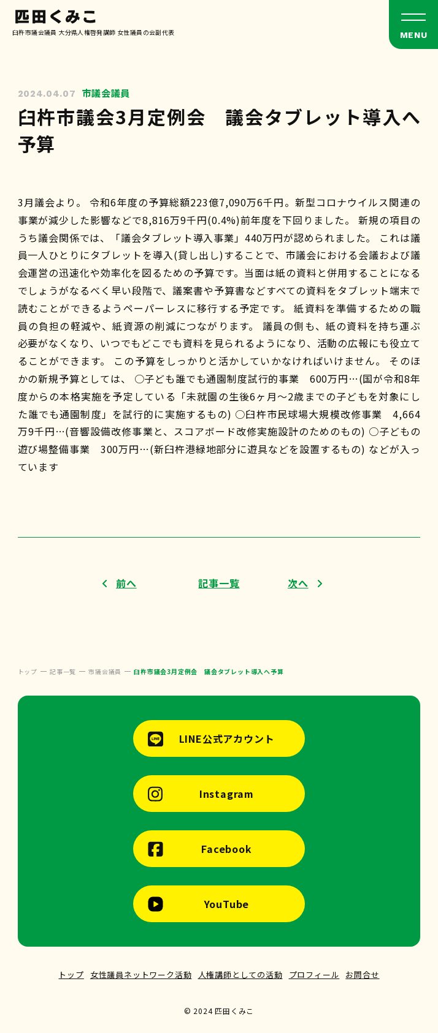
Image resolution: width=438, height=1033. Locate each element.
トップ (70, 974)
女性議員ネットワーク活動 (141, 974)
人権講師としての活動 (240, 974)
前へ (126, 583)
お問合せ (362, 974)
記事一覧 (218, 583)
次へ (298, 583)
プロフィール (314, 974)
